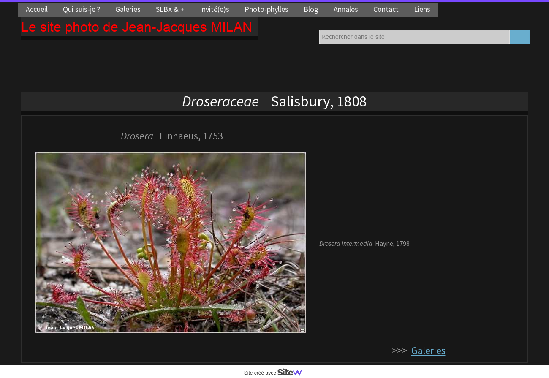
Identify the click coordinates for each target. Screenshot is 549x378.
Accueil (37, 9)
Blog (311, 9)
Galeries (128, 9)
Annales (346, 9)
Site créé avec (276, 373)
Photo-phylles (266, 9)
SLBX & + (170, 9)
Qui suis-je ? (81, 9)
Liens (422, 9)
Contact (386, 9)
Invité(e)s (214, 9)
